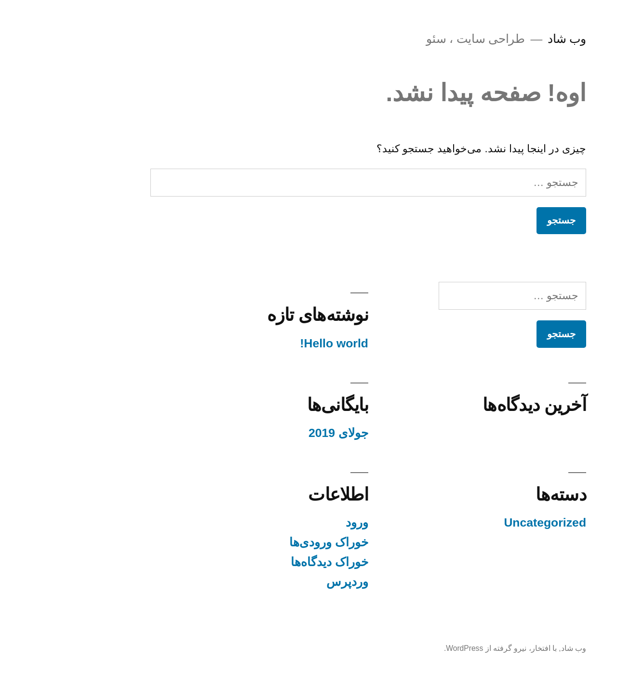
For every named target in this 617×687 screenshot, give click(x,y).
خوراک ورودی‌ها (268, 542)
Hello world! (274, 343)
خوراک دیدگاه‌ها (269, 561)
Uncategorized (485, 522)
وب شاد (507, 38)
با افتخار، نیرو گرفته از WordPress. (440, 648)
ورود (297, 522)
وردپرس (287, 581)
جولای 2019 (278, 432)
